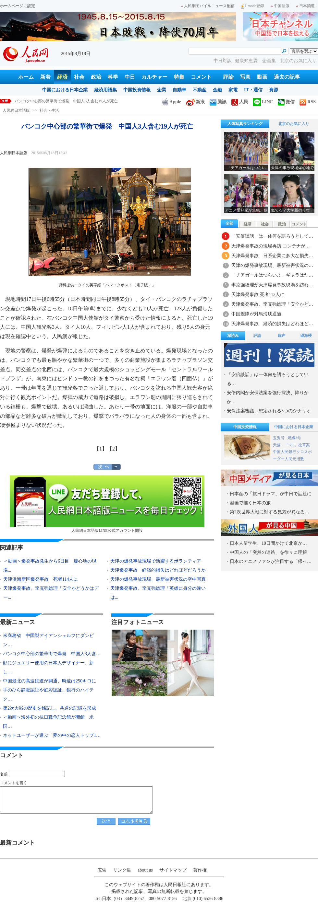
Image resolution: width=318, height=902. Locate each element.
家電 (233, 89)
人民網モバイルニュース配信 (208, 6)
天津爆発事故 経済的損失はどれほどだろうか (158, 570)
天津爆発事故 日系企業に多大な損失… (272, 255)
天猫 (277, 445)
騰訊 (218, 101)
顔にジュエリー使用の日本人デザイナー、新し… (48, 667)
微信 (286, 101)
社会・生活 (49, 110)
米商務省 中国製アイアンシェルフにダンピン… (48, 640)
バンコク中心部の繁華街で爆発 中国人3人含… (52, 653)
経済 (62, 77)
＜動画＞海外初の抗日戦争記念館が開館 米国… (48, 722)
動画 (262, 77)
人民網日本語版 (16, 110)
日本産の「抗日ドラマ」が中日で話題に (271, 493)
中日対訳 (223, 60)
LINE (263, 101)
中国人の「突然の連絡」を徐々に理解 (268, 552)
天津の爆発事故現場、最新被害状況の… (272, 265)
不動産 (199, 89)
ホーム (26, 77)
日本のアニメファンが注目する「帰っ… (271, 561)
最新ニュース (17, 622)
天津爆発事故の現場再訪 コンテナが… (270, 246)
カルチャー (154, 77)
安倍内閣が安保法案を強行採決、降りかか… (268, 397)
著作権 (200, 870)
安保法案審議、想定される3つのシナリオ (269, 410)
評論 (228, 77)
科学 (113, 77)
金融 (217, 89)
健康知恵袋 (247, 60)
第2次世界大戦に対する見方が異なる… (269, 511)
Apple (171, 101)
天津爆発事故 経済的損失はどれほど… (272, 323)
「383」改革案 (297, 445)
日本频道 (305, 6)
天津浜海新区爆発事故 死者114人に (40, 579)
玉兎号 (279, 438)
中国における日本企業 (65, 89)
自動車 (179, 89)
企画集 (269, 60)
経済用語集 (105, 89)
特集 (179, 77)
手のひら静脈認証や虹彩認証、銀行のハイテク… (48, 695)
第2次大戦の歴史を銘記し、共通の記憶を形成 (49, 708)
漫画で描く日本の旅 (250, 502)
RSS (308, 101)
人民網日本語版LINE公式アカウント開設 (107, 504)
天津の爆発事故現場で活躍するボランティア (155, 561)
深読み (233, 335)
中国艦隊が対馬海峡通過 (256, 314)
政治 (96, 77)
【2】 (113, 448)
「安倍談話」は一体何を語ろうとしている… (268, 379)
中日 (130, 77)
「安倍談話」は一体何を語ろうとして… (272, 236)
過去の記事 (287, 77)
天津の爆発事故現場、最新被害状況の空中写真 (158, 579)
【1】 (100, 448)
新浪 (195, 101)
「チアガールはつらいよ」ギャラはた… (272, 275)
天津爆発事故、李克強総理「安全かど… (272, 304)
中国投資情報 (137, 89)
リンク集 (122, 870)
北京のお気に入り (298, 60)
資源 (273, 89)
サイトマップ (173, 870)
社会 (79, 77)
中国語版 (280, 6)
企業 (161, 89)
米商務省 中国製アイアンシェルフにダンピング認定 (61, 101)
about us (145, 870)
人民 (239, 101)
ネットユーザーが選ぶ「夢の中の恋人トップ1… (52, 735)
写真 (245, 77)
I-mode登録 (252, 6)
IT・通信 (253, 89)
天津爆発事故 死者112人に (258, 294)
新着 (45, 77)
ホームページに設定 (17, 6)
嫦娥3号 (294, 438)
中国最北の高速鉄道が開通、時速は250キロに (49, 681)
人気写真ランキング (245, 123)
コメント (201, 77)
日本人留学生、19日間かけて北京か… (268, 543)
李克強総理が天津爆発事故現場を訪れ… (272, 284)
